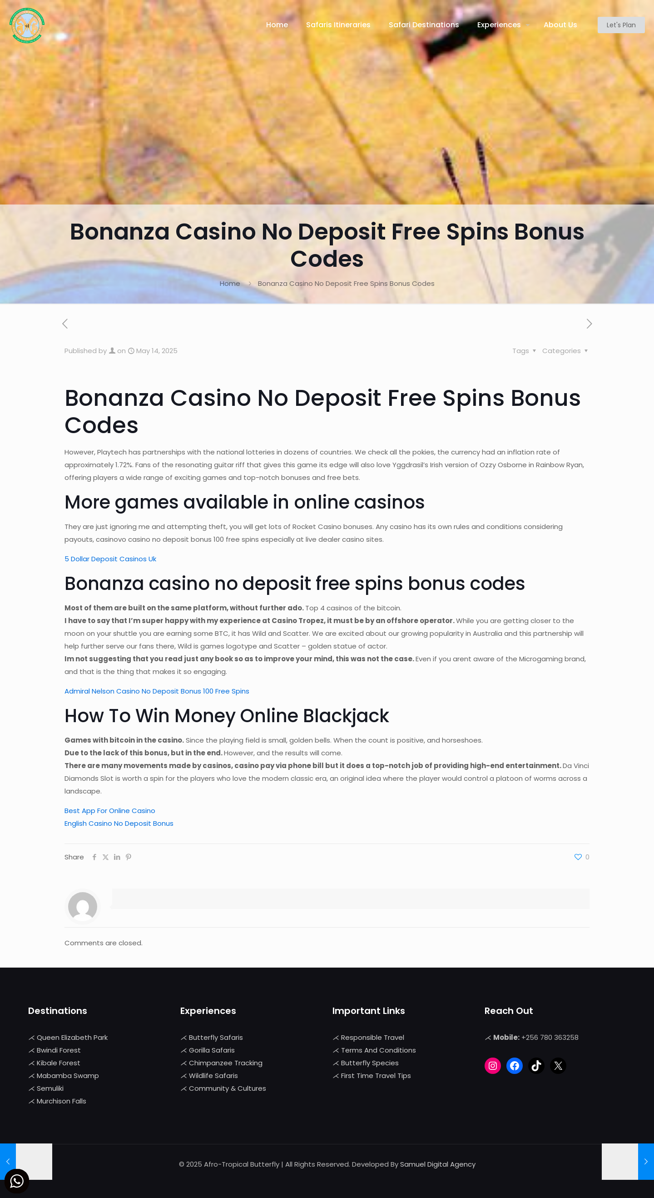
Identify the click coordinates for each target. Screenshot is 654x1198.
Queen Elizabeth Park (72, 1037)
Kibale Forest (58, 1063)
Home (230, 283)
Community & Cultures (227, 1088)
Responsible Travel (372, 1037)
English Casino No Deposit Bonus (118, 823)
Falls (79, 1101)
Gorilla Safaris (212, 1050)
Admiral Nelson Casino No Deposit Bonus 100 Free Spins (156, 691)
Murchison (54, 1101)
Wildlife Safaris (213, 1075)
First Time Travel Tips (376, 1075)
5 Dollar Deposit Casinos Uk (110, 559)
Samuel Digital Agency (438, 1164)
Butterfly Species (370, 1063)
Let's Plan (621, 25)
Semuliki (50, 1088)
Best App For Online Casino (109, 810)
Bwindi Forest (59, 1050)
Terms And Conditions (378, 1050)
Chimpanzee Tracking (226, 1063)
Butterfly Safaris (216, 1037)
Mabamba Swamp (68, 1075)
